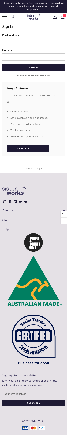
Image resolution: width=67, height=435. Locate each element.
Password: (8, 50)
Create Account (28, 148)
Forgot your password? (33, 75)
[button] (33, 242)
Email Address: (10, 35)
